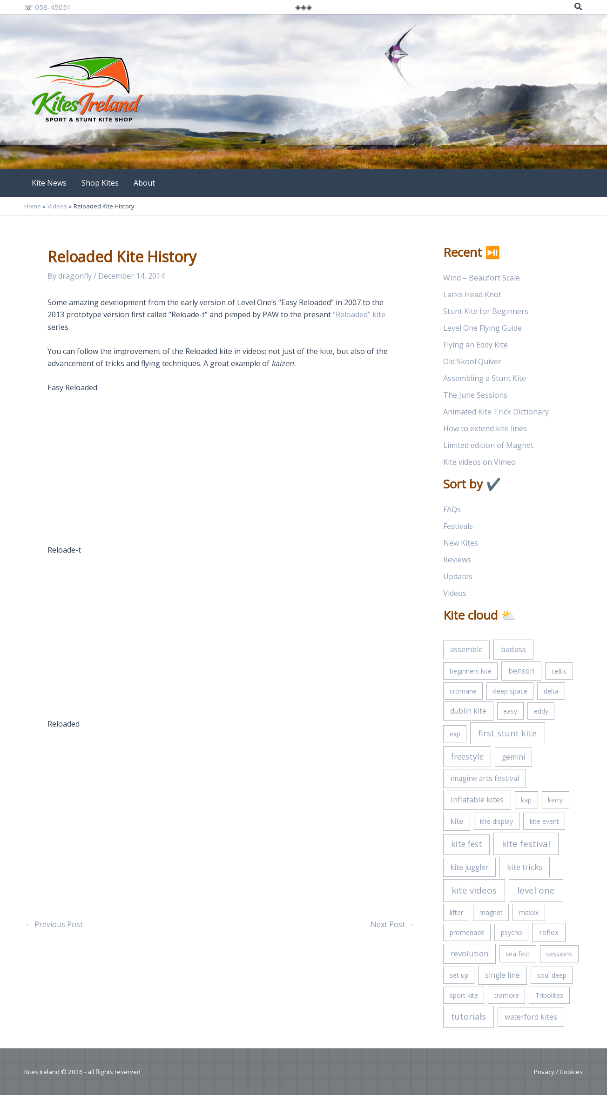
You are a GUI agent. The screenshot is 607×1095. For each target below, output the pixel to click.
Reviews (457, 559)
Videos (454, 593)
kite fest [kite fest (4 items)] (466, 843)
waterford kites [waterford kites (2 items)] (531, 1017)
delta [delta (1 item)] (551, 691)
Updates (457, 576)
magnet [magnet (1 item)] (491, 912)
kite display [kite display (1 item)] (496, 821)
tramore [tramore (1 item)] (506, 995)
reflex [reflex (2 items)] (549, 932)
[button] (578, 7)
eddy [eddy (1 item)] (541, 711)
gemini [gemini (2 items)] (513, 757)
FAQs (452, 509)
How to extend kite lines (485, 428)
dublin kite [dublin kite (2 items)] (468, 711)
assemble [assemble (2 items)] (466, 649)
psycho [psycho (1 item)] (511, 932)
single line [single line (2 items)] (502, 975)
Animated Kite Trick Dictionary (496, 412)
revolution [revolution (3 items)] (469, 953)
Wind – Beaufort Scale (481, 278)
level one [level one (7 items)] (536, 890)
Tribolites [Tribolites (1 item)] (549, 995)
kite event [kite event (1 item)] (544, 821)
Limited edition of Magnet (488, 445)
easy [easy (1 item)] (510, 711)
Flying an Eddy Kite (475, 345)
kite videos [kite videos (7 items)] (474, 890)
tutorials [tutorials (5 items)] (468, 1016)
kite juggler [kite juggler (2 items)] (469, 867)
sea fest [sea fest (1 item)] (518, 953)
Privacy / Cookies (558, 1072)
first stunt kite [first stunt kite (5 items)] (507, 733)
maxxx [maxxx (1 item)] (529, 912)
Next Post (392, 924)
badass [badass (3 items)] (513, 649)
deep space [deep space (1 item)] (510, 691)
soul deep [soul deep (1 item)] (552, 975)
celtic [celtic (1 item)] (559, 671)
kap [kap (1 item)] (526, 799)
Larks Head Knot (472, 294)
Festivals (458, 526)
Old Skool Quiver (472, 361)
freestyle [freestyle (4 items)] (467, 756)
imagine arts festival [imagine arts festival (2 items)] (484, 778)
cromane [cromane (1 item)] (463, 691)
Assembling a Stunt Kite (484, 378)
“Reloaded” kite (359, 314)
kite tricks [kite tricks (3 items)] (524, 866)
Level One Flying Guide (482, 328)
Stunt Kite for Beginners (485, 311)
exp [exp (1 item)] (455, 733)
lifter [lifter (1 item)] (456, 912)
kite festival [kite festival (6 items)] (526, 843)
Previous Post (54, 924)
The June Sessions (475, 395)
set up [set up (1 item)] (459, 975)
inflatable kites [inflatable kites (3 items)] (477, 799)
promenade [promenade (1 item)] (467, 932)
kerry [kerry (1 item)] (555, 799)
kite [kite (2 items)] (456, 821)
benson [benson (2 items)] (521, 671)
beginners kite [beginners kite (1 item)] (471, 671)
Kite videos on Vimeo (479, 462)
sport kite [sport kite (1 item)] (464, 995)
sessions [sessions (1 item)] (559, 953)
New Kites (460, 543)
